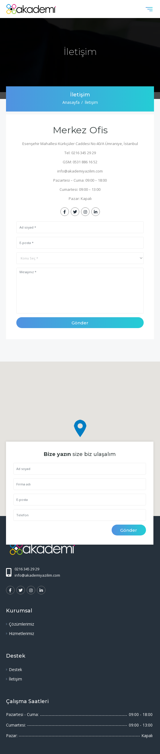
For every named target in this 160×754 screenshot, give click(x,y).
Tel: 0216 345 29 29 (80, 152)
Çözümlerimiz (21, 624)
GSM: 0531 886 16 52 (80, 161)
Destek (15, 669)
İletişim (15, 679)
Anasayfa (71, 102)
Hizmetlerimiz (21, 633)
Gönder (80, 323)
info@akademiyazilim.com (80, 171)
